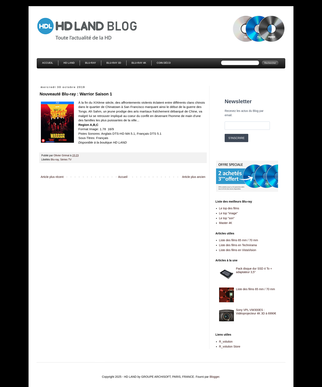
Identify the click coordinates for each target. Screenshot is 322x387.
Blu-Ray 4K (139, 62)
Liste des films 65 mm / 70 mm (238, 240)
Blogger (214, 376)
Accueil (47, 62)
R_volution (226, 341)
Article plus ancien (193, 176)
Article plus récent (52, 176)
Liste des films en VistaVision (237, 250)
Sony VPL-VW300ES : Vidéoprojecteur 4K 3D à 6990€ (256, 311)
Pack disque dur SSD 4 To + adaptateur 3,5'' (254, 270)
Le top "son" (227, 218)
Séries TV (65, 159)
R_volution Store (229, 346)
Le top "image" (228, 213)
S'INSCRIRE (236, 138)
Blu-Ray (90, 62)
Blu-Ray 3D (113, 62)
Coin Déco (164, 62)
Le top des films (229, 208)
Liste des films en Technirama (238, 245)
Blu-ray (55, 159)
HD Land (69, 62)
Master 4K (225, 223)
